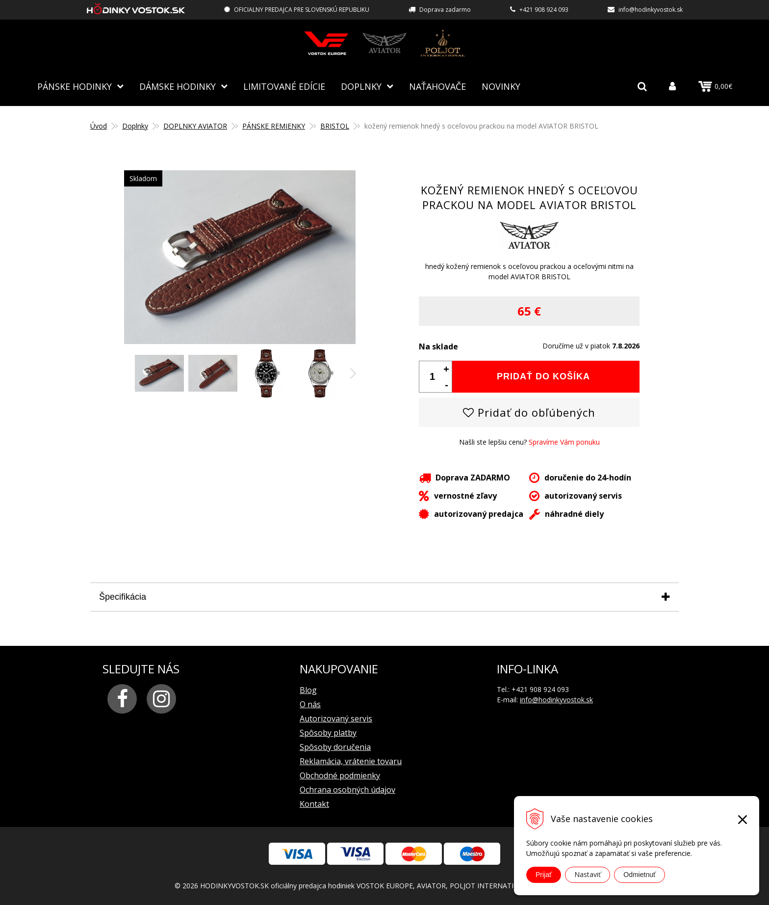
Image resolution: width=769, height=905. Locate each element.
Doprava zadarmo (445, 9)
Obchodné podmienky (340, 775)
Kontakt (314, 803)
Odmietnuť (639, 874)
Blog (308, 689)
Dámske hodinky (177, 86)
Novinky (501, 86)
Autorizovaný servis (336, 718)
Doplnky (361, 86)
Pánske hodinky (74, 86)
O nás (310, 703)
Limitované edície (284, 86)
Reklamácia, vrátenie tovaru (351, 760)
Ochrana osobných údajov (347, 789)
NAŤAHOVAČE (437, 86)
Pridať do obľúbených (529, 411)
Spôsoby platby (328, 732)
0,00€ (715, 86)
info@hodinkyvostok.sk (650, 9)
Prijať (544, 874)
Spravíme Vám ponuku (564, 441)
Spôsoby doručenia (335, 746)
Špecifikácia (122, 596)
